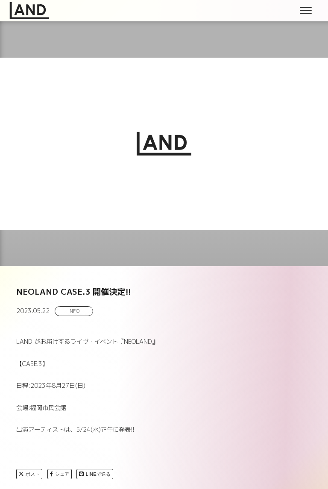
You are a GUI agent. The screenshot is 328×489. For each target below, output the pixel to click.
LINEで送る (95, 474)
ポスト (29, 474)
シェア (59, 474)
